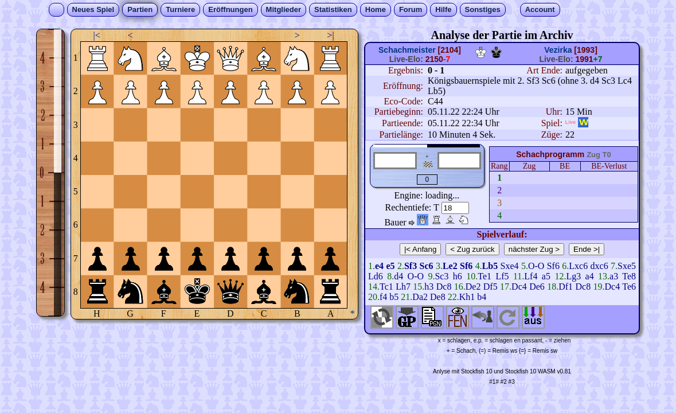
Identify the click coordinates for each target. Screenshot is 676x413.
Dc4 (519, 286)
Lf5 (502, 276)
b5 (393, 297)
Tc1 (386, 286)
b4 (481, 297)
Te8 (629, 276)
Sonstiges (483, 9)
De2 (473, 286)
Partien (140, 9)
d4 (398, 276)
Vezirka (558, 49)
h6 (457, 276)
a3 (613, 276)
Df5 (490, 286)
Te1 (484, 276)
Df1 (565, 286)
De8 (438, 297)
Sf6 (553, 266)
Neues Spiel (93, 9)
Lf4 (530, 276)
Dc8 (444, 286)
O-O (536, 266)
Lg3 (573, 276)
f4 (383, 297)
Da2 (420, 297)
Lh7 (403, 286)
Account (540, 9)
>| (330, 35)
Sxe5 (627, 266)
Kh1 (467, 297)
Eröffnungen (230, 9)
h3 (428, 286)
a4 (589, 276)
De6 (537, 286)
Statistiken (333, 9)
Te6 (629, 286)
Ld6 (375, 276)
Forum (410, 9)
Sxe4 (510, 266)
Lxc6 (578, 266)
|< (96, 35)
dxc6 (599, 266)
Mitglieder (283, 9)
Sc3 (441, 276)
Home (375, 9)
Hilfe (443, 9)
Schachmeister (407, 49)
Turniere (180, 9)
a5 (546, 276)
